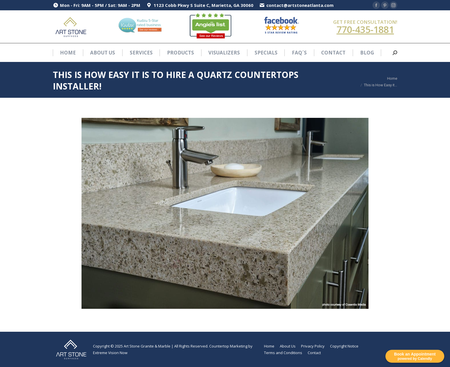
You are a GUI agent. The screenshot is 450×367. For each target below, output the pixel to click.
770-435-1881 (365, 29)
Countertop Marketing (228, 346)
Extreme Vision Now (110, 352)
